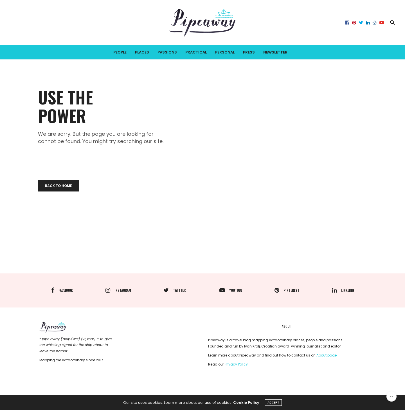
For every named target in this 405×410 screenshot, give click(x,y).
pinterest (286, 290)
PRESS (249, 52)
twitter (174, 290)
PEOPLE (120, 52)
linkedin (343, 290)
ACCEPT (273, 402)
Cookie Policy (246, 402)
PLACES (142, 52)
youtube (230, 290)
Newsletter (275, 52)
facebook (62, 290)
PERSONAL (225, 52)
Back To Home (58, 185)
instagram (118, 290)
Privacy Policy (236, 364)
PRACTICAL (196, 52)
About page (326, 355)
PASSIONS (167, 52)
